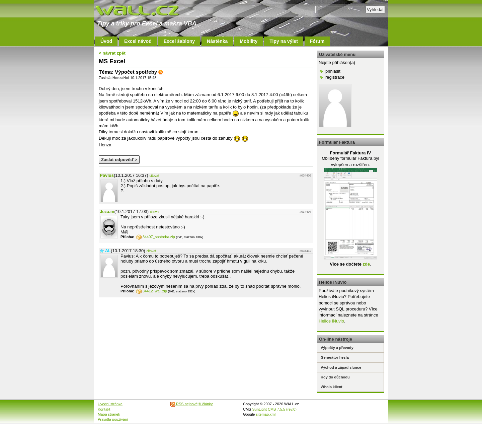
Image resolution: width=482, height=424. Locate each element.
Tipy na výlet (283, 41)
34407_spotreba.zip (155, 237)
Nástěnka (217, 41)
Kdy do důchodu (335, 377)
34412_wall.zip (151, 291)
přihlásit (332, 71)
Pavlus (107, 175)
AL (108, 250)
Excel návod (138, 41)
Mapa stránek (109, 414)
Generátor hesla (335, 357)
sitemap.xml (266, 414)
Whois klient (331, 387)
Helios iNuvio (331, 321)
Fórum (317, 41)
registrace (334, 77)
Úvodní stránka (110, 404)
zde (366, 264)
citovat (154, 176)
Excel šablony (179, 41)
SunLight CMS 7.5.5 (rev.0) (274, 409)
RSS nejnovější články (191, 404)
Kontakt (104, 409)
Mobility (248, 41)
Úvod (106, 41)
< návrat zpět (112, 53)
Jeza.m (107, 211)
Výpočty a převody (337, 348)
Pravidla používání (113, 419)
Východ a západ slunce (341, 367)
